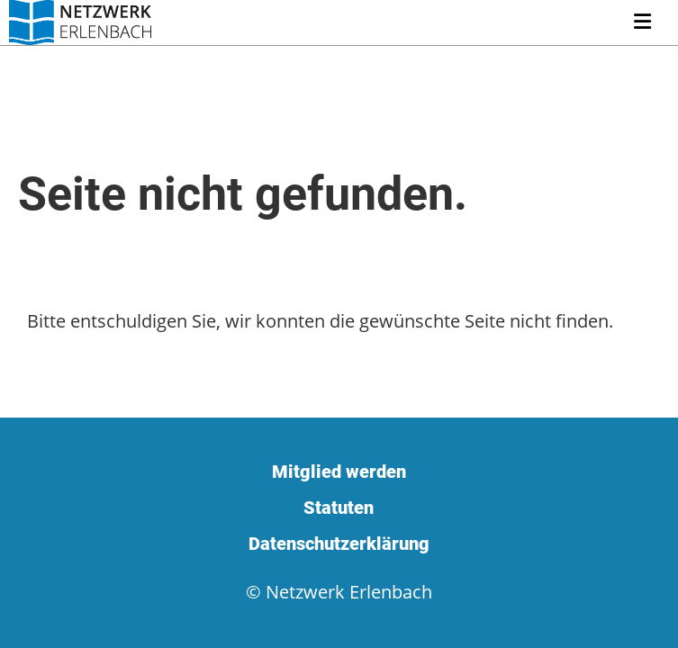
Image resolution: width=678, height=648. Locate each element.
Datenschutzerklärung (339, 543)
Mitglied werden (339, 471)
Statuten (338, 507)
